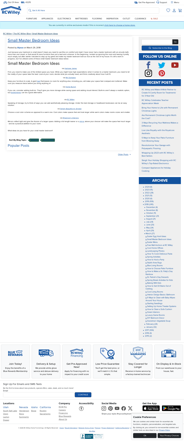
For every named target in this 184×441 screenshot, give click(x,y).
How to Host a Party (155, 260)
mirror (82, 121)
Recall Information (71, 428)
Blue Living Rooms (154, 265)
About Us (63, 419)
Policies (97, 428)
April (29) (149, 230)
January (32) (150, 327)
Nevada (23, 407)
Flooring (97, 18)
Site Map (92, 431)
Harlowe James (71, 68)
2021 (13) (147, 195)
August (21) (150, 219)
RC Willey (7, 33)
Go (175, 42)
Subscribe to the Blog (162, 48)
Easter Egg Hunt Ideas (156, 236)
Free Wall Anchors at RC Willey (159, 245)
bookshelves (16, 92)
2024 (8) (147, 187)
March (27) (149, 233)
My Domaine (71, 78)
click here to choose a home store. (119, 25)
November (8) (151, 210)
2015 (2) (147, 336)
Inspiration (112, 18)
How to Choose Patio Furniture (159, 268)
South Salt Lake (10, 411)
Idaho (34, 407)
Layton (6, 417)
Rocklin (43, 411)
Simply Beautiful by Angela (70, 109)
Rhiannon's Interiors (71, 118)
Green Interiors (153, 312)
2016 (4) (147, 333)
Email (5, 390)
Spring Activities (153, 257)
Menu (174, 2)
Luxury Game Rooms (155, 315)
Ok (145, 435)
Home (62, 428)
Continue (83, 394)
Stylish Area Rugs (154, 262)
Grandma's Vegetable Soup (158, 321)
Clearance (140, 18)
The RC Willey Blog (22, 33)
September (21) (151, 216)
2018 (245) (148, 204)
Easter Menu (152, 242)
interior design (48, 140)
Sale (154, 18)
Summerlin (24, 417)
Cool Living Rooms (154, 292)
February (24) (150, 324)
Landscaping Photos (155, 251)
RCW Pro (63, 407)
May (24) (148, 228)
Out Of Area (11, 2)
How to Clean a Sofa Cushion (159, 309)
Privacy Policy (164, 430)
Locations (8, 403)
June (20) (149, 225)
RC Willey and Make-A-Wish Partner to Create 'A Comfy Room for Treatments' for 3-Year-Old (159, 92)
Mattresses (81, 18)
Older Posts (123, 154)
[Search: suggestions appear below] (93, 10)
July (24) (148, 222)
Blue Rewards (65, 416)
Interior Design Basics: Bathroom (160, 294)
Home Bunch (70, 87)
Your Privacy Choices (169, 435)
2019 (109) (148, 201)
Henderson (24, 411)
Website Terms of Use (86, 428)
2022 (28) (148, 193)
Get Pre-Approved (144, 2)
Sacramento (45, 414)
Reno (21, 414)
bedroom (34, 140)
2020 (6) (147, 198)
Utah (6, 407)
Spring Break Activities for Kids (159, 280)
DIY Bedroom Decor (155, 318)
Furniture (31, 18)
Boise (33, 411)
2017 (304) (148, 330)
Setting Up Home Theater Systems (161, 306)
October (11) (150, 213)
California (45, 407)
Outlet (126, 18)
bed (38, 81)
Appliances (47, 18)
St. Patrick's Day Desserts (157, 277)
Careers (62, 410)
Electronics (64, 18)
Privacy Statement (108, 428)
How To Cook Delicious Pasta (159, 254)
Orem (5, 414)
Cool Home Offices (154, 248)
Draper (6, 420)
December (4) (151, 207)
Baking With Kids (153, 283)
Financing (63, 413)
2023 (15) (148, 190)
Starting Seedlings (154, 303)
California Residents (122, 428)
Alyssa (20, 47)
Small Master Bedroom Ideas (45, 33)
